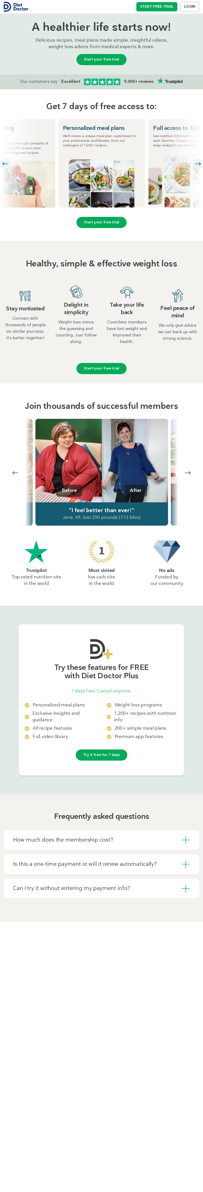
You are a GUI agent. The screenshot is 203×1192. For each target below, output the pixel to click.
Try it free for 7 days (101, 755)
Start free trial (157, 7)
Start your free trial (101, 59)
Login (189, 7)
